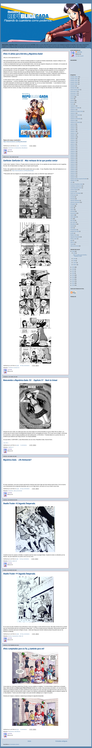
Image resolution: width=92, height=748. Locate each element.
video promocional (18, 490)
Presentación (73, 229)
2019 (73, 267)
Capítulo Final (73, 180)
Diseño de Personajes (75, 193)
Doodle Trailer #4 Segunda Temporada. (19, 573)
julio (74, 253)
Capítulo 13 (73, 135)
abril (74, 260)
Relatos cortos (73, 235)
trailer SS (15, 561)
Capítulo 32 (73, 167)
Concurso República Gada (76, 184)
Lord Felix (79, 52)
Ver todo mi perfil (79, 56)
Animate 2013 (73, 87)
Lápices (72, 215)
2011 (73, 283)
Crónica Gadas (73, 189)
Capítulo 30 (73, 164)
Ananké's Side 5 (74, 84)
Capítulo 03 (73, 113)
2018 (73, 269)
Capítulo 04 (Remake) (75, 118)
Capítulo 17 (73, 142)
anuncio (72, 96)
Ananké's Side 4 (74, 82)
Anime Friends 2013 (75, 89)
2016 (73, 273)
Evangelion (73, 204)
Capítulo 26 (73, 158)
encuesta (72, 196)
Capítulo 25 (73, 156)
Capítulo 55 (73, 176)
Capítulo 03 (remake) (75, 115)
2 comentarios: (23, 445)
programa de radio (74, 231)
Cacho (71, 104)
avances (72, 100)
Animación (10, 490)
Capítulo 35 (73, 173)
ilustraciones (18, 147)
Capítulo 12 (73, 131)
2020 (73, 251)
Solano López (73, 238)
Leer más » (5, 442)
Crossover (72, 191)
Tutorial (72, 244)
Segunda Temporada (75, 236)
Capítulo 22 (73, 151)
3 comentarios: (23, 729)
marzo (74, 262)
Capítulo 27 (73, 160)
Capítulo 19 (73, 146)
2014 (73, 277)
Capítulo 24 (73, 155)
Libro (71, 218)
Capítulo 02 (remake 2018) (76, 111)
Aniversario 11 (73, 93)
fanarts (72, 207)
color (71, 182)
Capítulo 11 (73, 129)
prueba (72, 233)
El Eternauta (73, 195)
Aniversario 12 (11, 147)
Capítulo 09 (73, 126)
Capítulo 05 (73, 120)
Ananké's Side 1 (74, 76)
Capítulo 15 (73, 138)
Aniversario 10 (73, 91)
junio (74, 258)
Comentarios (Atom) (14, 744)
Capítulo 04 (73, 116)
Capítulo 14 (73, 136)
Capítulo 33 (73, 169)
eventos (72, 206)
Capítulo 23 (73, 153)
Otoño (71, 227)
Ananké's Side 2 (74, 78)
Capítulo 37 (11, 447)
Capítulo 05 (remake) (75, 122)
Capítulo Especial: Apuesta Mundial (78, 178)
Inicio (29, 741)
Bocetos (10, 561)
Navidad (72, 226)
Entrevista (72, 198)
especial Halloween (74, 200)
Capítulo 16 (73, 140)
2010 (73, 285)
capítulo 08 (72, 124)
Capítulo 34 (73, 171)
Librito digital (73, 216)
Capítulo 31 (73, 165)
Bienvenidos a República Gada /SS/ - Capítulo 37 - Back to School (30, 380)
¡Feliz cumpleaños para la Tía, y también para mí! (23, 648)
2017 (73, 271)
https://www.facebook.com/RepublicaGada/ (23, 170)
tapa (71, 240)
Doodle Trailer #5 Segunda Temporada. (19, 503)
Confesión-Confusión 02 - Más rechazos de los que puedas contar (30, 160)
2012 (73, 281)
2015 (73, 275)
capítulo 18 (72, 144)
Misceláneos (24, 147)
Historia (72, 209)
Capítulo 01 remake (74, 107)
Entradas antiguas (61, 741)
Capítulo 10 (73, 127)
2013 (73, 279)
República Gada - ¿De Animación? (17, 459)
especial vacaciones (75, 202)
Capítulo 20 (73, 147)
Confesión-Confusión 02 (13, 367)
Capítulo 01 (73, 106)
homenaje (72, 211)
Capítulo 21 (73, 149)
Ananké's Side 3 (74, 80)
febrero (75, 264)
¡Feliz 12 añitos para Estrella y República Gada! (23, 53)
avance (72, 98)
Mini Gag (72, 220)
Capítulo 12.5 (73, 133)
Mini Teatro (72, 222)
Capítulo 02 (73, 109)
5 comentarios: (23, 145)
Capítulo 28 (73, 162)
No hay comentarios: (25, 365)
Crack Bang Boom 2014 (75, 187)
